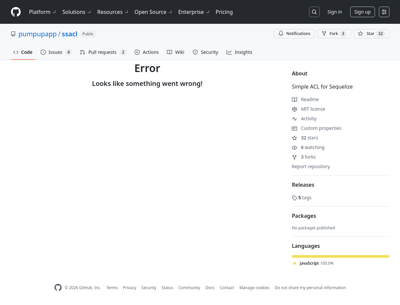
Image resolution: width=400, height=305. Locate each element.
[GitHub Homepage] (58, 288)
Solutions (77, 12)
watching (308, 147)
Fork (334, 33)
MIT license (308, 109)
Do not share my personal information (310, 287)
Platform (43, 12)
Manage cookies (254, 287)
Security (148, 287)
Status (167, 287)
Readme (305, 99)
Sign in (334, 12)
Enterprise (194, 12)
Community (189, 287)
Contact (227, 287)
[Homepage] (16, 12)
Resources (113, 12)
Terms (112, 287)
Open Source (154, 12)
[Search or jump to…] (314, 12)
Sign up (362, 12)
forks (304, 157)
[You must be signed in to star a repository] (371, 33)
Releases (303, 184)
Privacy (129, 287)
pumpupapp (37, 33)
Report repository (311, 166)
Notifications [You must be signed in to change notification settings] (294, 33)
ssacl (69, 33)
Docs (210, 287)
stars (305, 137)
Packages (304, 215)
